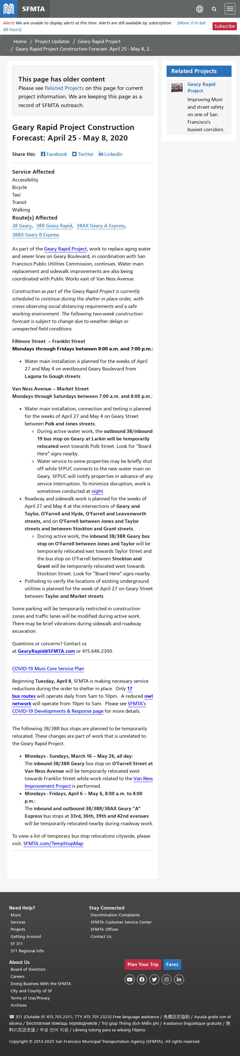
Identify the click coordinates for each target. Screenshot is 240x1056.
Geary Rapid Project (99, 41)
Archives (19, 1005)
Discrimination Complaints (115, 915)
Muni (16, 915)
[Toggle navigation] (230, 8)
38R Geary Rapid (54, 226)
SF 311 (17, 943)
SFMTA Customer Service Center (121, 922)
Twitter (86, 154)
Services (18, 922)
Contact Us (101, 936)
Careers (17, 976)
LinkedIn (113, 154)
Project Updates (52, 41)
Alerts (8, 23)
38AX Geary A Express (101, 226)
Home (20, 41)
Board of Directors (28, 969)
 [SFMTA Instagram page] (166, 979)
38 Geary (22, 226)
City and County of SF (31, 991)
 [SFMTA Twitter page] (154, 979)
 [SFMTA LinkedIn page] (179, 979)
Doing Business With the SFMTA (41, 983)
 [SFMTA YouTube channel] (129, 979)
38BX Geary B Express (35, 235)
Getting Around (26, 936)
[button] (199, 8)
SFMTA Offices (104, 929)
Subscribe (224, 26)
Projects (18, 929)
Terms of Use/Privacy (30, 998)
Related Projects (64, 88)
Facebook (57, 154)
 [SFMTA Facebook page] (141, 979)
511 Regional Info (27, 951)
